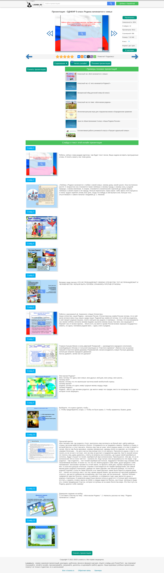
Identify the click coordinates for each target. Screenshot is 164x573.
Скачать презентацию (36, 69)
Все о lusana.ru (68, 570)
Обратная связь (84, 570)
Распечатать (130, 18)
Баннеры (98, 570)
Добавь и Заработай (127, 3)
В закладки (129, 50)
